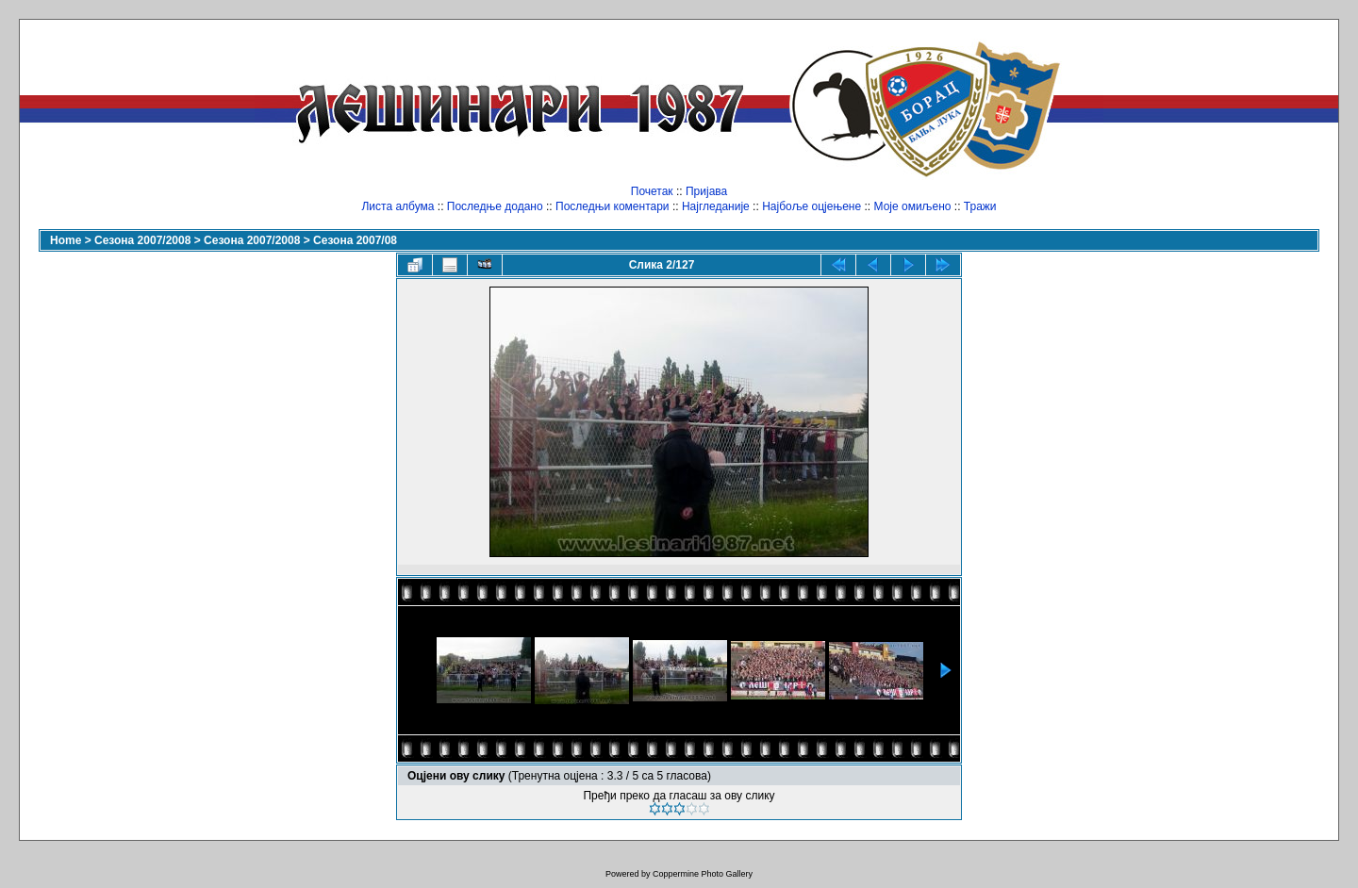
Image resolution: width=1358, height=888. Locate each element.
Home (65, 240)
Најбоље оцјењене (811, 206)
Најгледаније (716, 206)
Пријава (706, 191)
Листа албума (397, 206)
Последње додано (495, 206)
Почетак (652, 191)
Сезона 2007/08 (355, 240)
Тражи (980, 206)
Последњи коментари (612, 206)
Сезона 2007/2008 (142, 240)
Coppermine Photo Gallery (703, 874)
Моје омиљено (913, 206)
